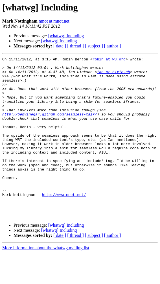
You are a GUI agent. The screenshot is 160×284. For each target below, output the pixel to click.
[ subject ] (94, 45)
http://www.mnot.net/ (64, 222)
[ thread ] (75, 45)
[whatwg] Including (66, 35)
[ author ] (112, 45)
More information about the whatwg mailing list (45, 279)
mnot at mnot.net (54, 21)
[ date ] (59, 45)
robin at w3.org (109, 59)
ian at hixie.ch (113, 75)
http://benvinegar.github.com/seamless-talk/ (49, 125)
